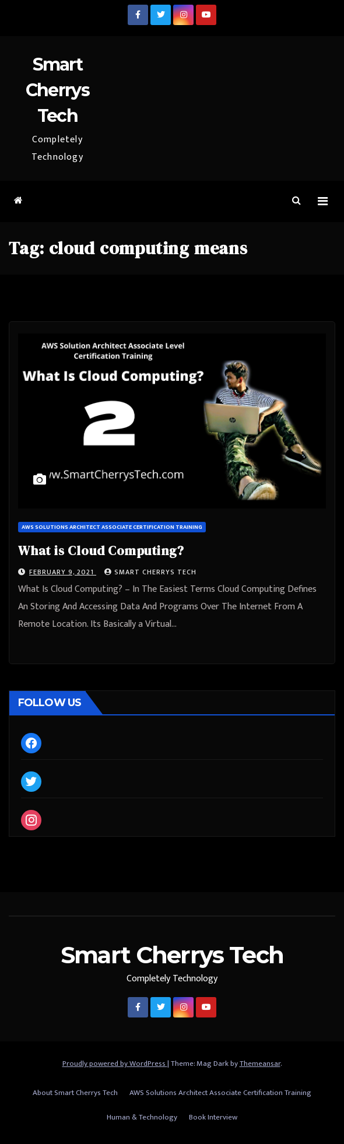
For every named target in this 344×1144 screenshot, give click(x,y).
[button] (296, 201)
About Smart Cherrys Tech (75, 1092)
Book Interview (213, 1117)
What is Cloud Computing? (101, 550)
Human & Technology (142, 1117)
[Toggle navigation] (322, 201)
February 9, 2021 (62, 572)
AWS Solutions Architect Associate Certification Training (112, 527)
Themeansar (260, 1063)
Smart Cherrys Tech (57, 90)
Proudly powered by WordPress (114, 1063)
